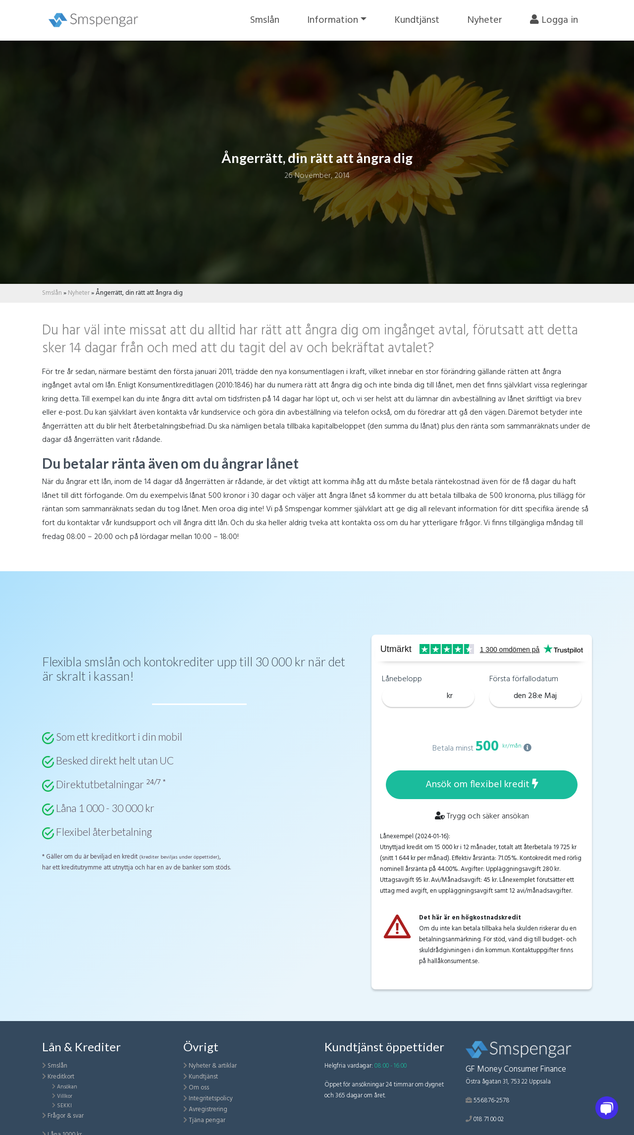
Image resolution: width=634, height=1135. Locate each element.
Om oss (199, 1087)
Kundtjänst (416, 20)
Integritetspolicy (211, 1098)
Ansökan (67, 1086)
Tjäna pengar (207, 1120)
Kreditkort (61, 1077)
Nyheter (484, 20)
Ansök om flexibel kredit (481, 785)
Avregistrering (208, 1109)
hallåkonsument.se (452, 961)
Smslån (264, 20)
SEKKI (64, 1105)
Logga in (554, 20)
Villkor (64, 1096)
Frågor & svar (66, 1116)
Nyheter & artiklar (213, 1066)
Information (332, 20)
